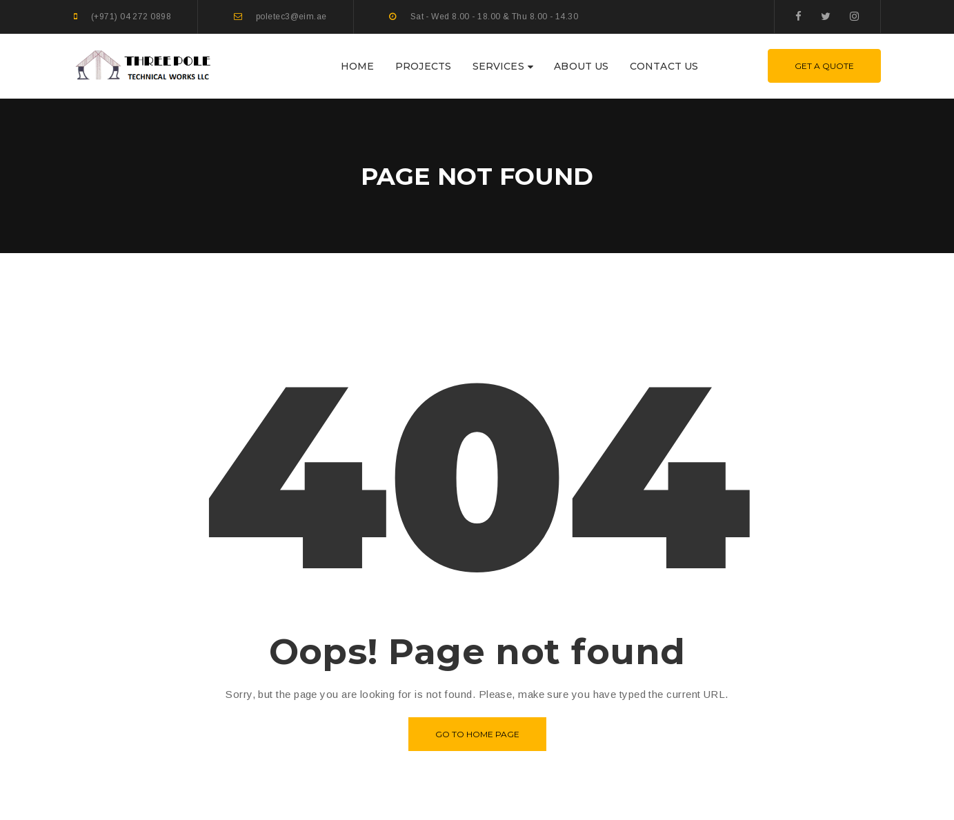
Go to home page (477, 734)
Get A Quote (824, 66)
